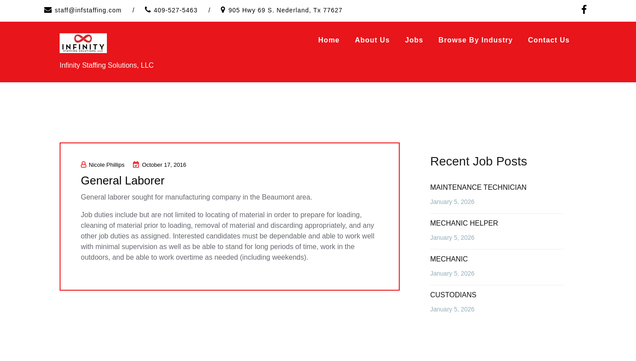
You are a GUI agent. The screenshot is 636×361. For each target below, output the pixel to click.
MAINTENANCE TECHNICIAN (478, 187)
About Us (372, 40)
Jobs (414, 40)
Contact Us (549, 40)
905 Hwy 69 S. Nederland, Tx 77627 (285, 10)
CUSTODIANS (453, 295)
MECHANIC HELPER (464, 223)
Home (329, 40)
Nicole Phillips (103, 164)
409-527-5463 (175, 10)
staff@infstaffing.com (88, 10)
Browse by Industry (476, 40)
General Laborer (122, 180)
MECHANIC (449, 259)
